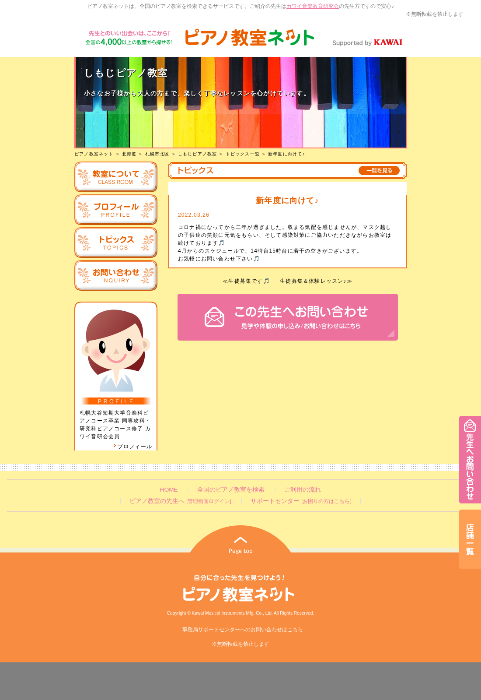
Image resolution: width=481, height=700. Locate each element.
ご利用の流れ (302, 489)
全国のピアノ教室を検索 (231, 489)
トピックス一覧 (243, 153)
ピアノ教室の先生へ (180, 501)
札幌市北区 (157, 153)
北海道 (129, 153)
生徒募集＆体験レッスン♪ (313, 281)
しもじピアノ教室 (197, 153)
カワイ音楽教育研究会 (312, 6)
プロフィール (133, 446)
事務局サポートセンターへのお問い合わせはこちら (242, 629)
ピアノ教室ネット (94, 153)
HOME (169, 489)
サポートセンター (301, 501)
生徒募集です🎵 (249, 281)
